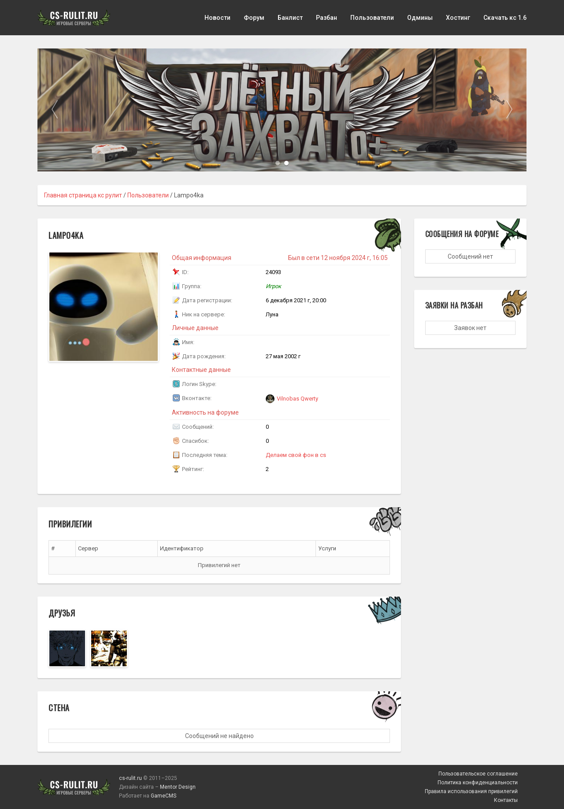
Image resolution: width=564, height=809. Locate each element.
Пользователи (372, 17)
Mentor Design (178, 787)
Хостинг (458, 17)
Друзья (61, 613)
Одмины (420, 17)
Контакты (506, 800)
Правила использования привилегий (471, 791)
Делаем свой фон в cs (296, 455)
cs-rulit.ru (130, 778)
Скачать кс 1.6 (505, 17)
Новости (217, 17)
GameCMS (163, 796)
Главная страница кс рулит (83, 195)
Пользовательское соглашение (478, 774)
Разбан (326, 17)
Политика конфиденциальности (478, 782)
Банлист (290, 17)
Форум (254, 17)
